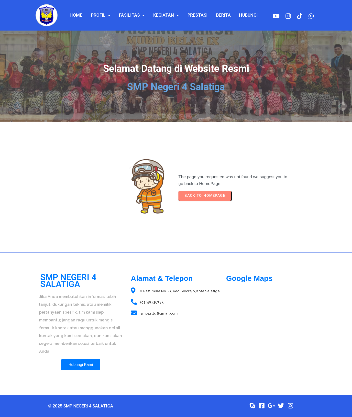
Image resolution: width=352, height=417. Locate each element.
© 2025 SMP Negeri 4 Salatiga (80, 405)
